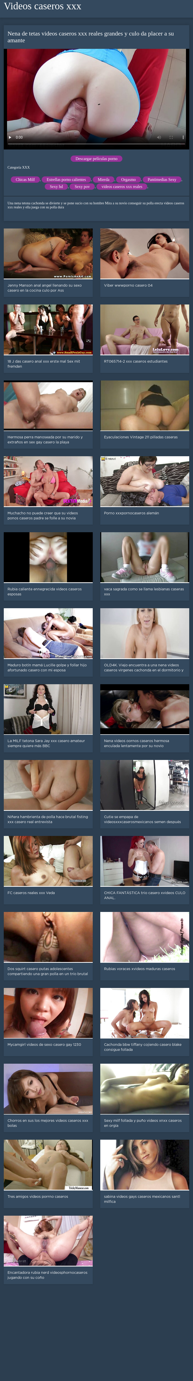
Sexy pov (82, 186)
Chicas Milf (25, 179)
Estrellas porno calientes (66, 179)
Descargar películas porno (97, 159)
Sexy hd (56, 186)
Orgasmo (128, 179)
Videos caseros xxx (42, 6)
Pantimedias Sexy (162, 179)
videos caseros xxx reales (122, 186)
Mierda (103, 179)
